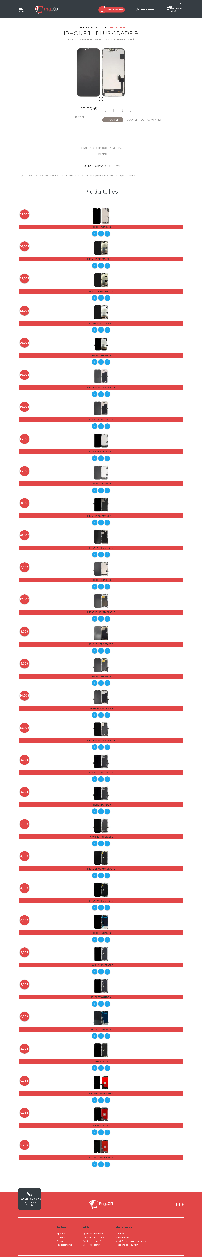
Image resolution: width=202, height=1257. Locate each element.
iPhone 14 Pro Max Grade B (101, 513)
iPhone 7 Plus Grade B (101, 1150)
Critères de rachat (91, 1237)
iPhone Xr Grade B (101, 1023)
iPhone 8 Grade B (101, 1118)
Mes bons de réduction (127, 1237)
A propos (60, 1226)
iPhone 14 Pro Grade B (101, 545)
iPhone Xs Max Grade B (101, 959)
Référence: (72, 39)
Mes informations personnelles (131, 1233)
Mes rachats (121, 1226)
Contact (60, 1233)
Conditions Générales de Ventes (107, 1252)
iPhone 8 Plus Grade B (101, 1086)
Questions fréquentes (93, 1226)
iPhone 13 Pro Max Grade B (101, 609)
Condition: (111, 39)
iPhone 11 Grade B (101, 927)
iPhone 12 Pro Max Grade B (101, 736)
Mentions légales (127, 1252)
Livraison (60, 1229)
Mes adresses (122, 1229)
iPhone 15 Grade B (101, 481)
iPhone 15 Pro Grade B (101, 418)
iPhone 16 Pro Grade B (101, 291)
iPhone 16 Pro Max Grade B (101, 259)
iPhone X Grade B (101, 1054)
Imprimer (102, 154)
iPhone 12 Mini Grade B (101, 832)
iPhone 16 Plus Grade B (101, 322)
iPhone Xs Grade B (101, 991)
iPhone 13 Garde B (101, 672)
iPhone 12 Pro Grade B (101, 768)
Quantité (79, 117)
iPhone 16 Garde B (101, 354)
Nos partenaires (64, 1237)
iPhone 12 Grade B (101, 800)
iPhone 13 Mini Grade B (101, 704)
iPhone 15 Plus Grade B (101, 450)
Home (79, 27)
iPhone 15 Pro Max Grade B (101, 386)
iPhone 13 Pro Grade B (101, 641)
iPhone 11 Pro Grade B (101, 895)
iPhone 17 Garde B (101, 227)
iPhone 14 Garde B (101, 577)
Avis (118, 166)
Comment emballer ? (93, 1229)
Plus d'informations (96, 166)
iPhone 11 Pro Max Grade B (101, 863)
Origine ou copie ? (92, 1233)
